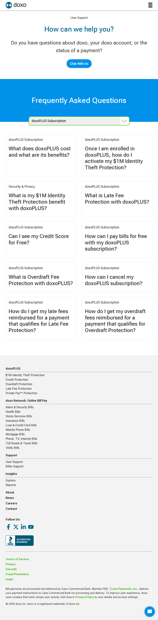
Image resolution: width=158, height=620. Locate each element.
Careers (11, 503)
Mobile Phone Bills (18, 430)
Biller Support (14, 466)
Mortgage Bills (15, 434)
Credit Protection (17, 379)
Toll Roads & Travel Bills (21, 443)
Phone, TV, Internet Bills (21, 439)
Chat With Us (79, 64)
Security (11, 569)
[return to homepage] (16, 5)
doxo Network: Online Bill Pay (26, 400)
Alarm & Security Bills (19, 407)
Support (11, 455)
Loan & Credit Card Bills (21, 425)
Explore (11, 480)
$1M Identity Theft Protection (25, 375)
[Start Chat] (150, 611)
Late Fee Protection (19, 388)
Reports (11, 485)
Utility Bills (12, 448)
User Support (14, 462)
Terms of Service (17, 559)
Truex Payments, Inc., (124, 589)
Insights (11, 474)
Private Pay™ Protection (21, 393)
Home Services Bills (19, 416)
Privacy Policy (84, 597)
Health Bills (13, 412)
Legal (9, 579)
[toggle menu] (150, 5)
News (10, 498)
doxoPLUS (13, 368)
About (10, 492)
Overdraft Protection (19, 384)
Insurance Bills (15, 421)
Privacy (10, 564)
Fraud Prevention (17, 574)
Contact (11, 509)
